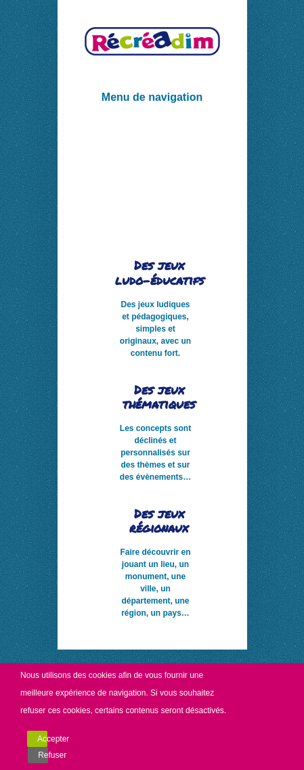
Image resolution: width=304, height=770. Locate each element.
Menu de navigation (152, 97)
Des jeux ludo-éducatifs (159, 272)
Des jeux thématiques (159, 397)
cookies (102, 675)
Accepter (42, 739)
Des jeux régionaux (158, 521)
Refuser (43, 755)
